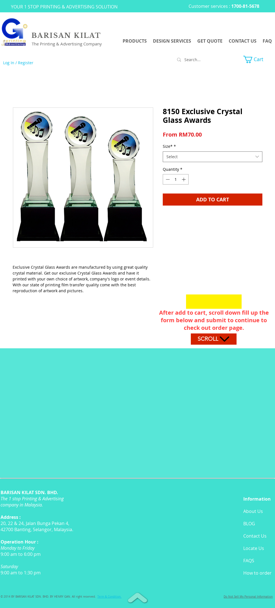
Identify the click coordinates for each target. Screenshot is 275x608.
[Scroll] (214, 339)
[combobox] (212, 156)
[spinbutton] (176, 179)
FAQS (248, 561)
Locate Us (253, 548)
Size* (169, 146)
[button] (257, 59)
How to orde (256, 573)
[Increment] (184, 179)
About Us (253, 511)
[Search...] (200, 60)
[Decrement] (167, 179)
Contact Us (255, 536)
